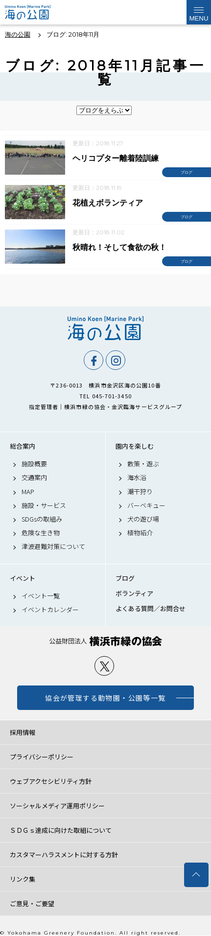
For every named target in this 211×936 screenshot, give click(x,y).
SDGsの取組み (42, 519)
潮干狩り (140, 491)
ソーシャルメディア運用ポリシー (57, 805)
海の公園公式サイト (30, 12)
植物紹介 (140, 532)
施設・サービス (44, 505)
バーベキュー (146, 505)
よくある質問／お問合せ (151, 608)
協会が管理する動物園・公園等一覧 (105, 698)
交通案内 (34, 477)
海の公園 (105, 328)
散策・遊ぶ (143, 463)
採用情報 (22, 732)
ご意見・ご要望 (32, 903)
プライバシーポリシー (41, 756)
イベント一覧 (41, 596)
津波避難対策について (53, 546)
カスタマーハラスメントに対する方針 (64, 854)
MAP (28, 491)
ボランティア (134, 593)
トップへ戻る (196, 875)
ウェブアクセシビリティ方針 (51, 781)
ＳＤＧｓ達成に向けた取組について (61, 830)
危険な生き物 (41, 532)
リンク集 (22, 879)
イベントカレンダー (50, 609)
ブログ (125, 578)
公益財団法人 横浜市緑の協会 (105, 641)
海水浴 (136, 477)
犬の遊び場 (143, 519)
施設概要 (34, 463)
